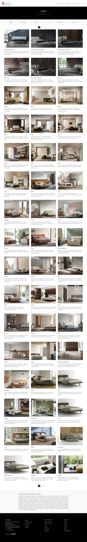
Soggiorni (66, 519)
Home (38, 14)
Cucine (62, 3)
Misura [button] (36, 22)
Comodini (46, 530)
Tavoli (65, 523)
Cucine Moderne (48, 519)
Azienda (57, 3)
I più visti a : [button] (74, 22)
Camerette (46, 528)
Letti (49, 14)
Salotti (65, 521)
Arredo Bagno (67, 530)
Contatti (83, 3)
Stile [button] (48, 22)
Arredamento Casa (69, 3)
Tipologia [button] (60, 22)
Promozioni (27, 523)
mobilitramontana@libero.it (14, 527)
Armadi (45, 527)
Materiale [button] (23, 22)
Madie (65, 528)
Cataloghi (77, 3)
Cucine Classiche (48, 521)
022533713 (9, 528)
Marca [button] (11, 22)
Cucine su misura (48, 523)
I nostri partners (28, 522)
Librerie (65, 527)
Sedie (65, 525)
